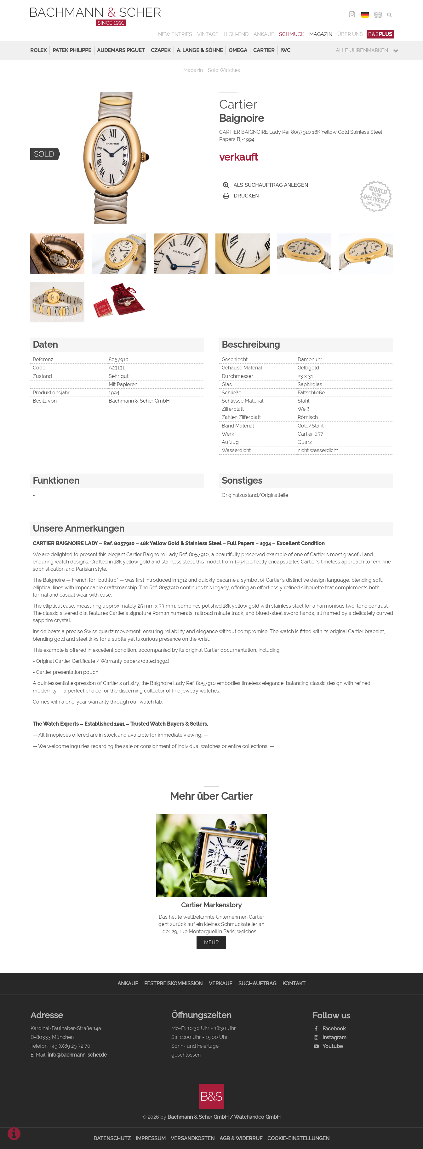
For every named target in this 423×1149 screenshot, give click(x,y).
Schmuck (291, 34)
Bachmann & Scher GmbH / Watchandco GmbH (224, 1117)
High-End (236, 34)
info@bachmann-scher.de (77, 1055)
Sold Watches (224, 70)
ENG (378, 15)
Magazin (320, 34)
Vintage (208, 34)
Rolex (38, 50)
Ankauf (264, 34)
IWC (285, 50)
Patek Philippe (72, 50)
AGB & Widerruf (241, 1138)
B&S (380, 34)
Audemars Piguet (121, 50)
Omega (238, 50)
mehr (211, 943)
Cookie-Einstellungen (298, 1138)
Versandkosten (192, 1138)
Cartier (264, 50)
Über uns (350, 34)
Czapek (161, 50)
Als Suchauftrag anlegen (265, 185)
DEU (365, 15)
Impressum (151, 1138)
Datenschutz (112, 1138)
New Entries (175, 34)
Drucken (241, 195)
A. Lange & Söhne (200, 50)
